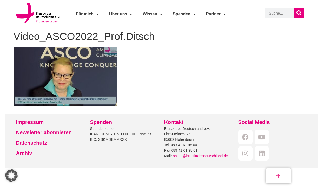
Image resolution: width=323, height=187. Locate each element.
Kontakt (173, 122)
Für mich (87, 14)
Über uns (120, 14)
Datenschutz (31, 143)
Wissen (152, 14)
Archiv (24, 153)
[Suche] (299, 13)
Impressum (30, 122)
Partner (216, 14)
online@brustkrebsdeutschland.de (200, 156)
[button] (11, 175)
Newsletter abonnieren (44, 132)
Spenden (184, 14)
